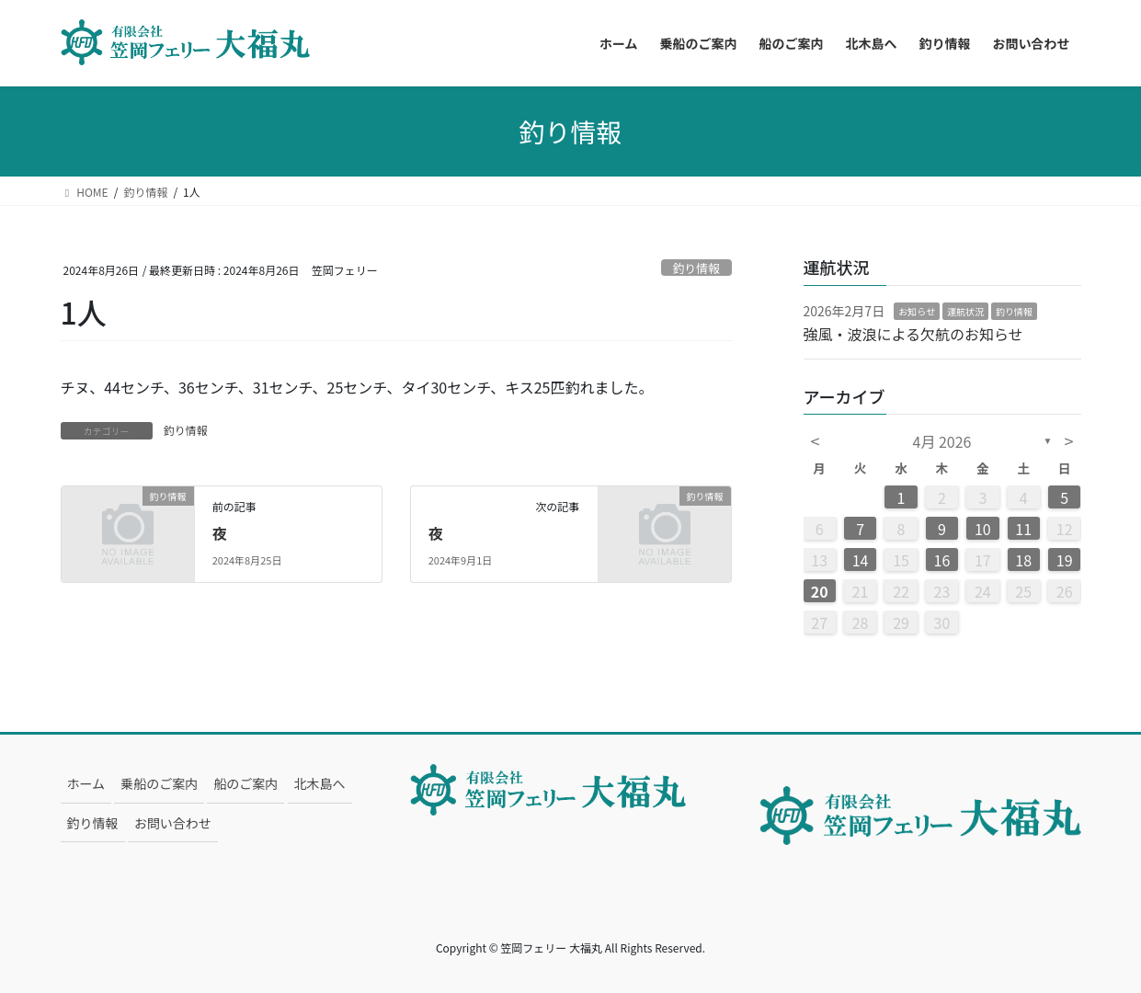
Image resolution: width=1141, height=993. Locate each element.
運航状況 (965, 311)
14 (860, 560)
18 (1023, 560)
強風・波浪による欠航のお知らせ (913, 334)
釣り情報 (696, 268)
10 (983, 529)
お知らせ (916, 311)
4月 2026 (942, 441)
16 (942, 560)
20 (819, 591)
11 (1023, 529)
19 (1064, 560)
